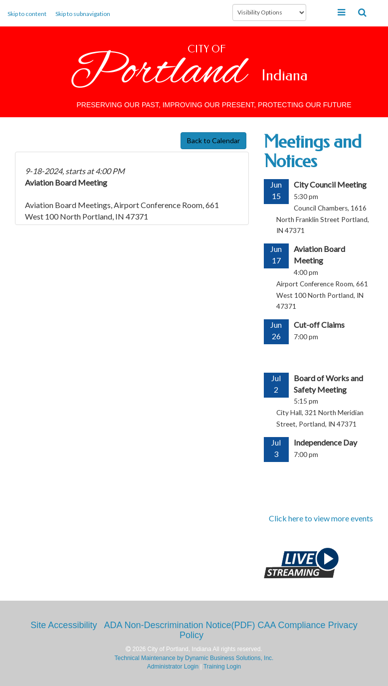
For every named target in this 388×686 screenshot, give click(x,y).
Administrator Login (172, 666)
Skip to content (26, 13)
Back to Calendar (213, 140)
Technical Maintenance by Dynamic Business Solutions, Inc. (194, 658)
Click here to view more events (321, 518)
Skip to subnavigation (82, 13)
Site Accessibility (63, 625)
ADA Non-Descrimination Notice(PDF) (179, 625)
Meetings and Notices (313, 151)
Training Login (222, 666)
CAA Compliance (292, 625)
